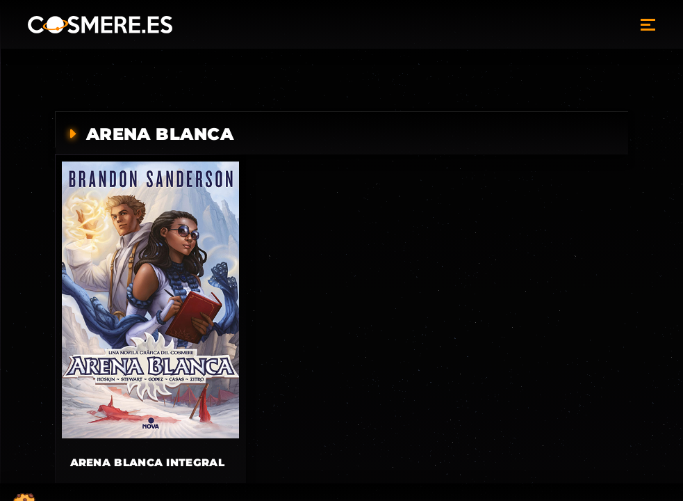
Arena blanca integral (147, 462)
